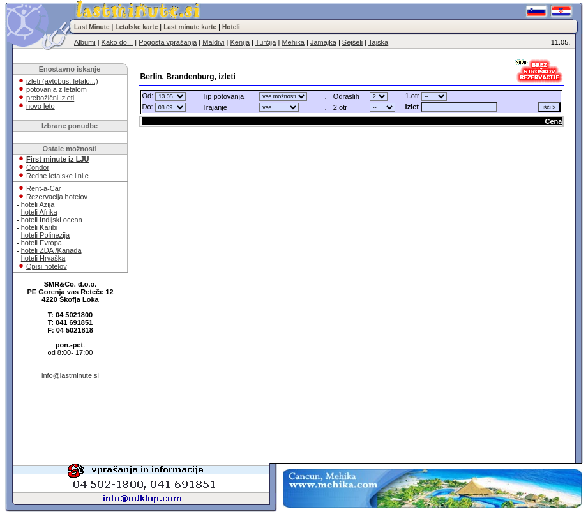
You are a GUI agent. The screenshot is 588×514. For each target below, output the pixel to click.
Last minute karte (189, 27)
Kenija (240, 42)
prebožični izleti (50, 98)
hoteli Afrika (39, 212)
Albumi (85, 42)
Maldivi (213, 42)
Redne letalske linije (57, 175)
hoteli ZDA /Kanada (51, 250)
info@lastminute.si (70, 375)
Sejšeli (352, 42)
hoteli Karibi (39, 227)
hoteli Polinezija (45, 235)
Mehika (293, 42)
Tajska (378, 42)
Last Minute (92, 27)
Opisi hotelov (46, 266)
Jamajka (323, 42)
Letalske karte (137, 27)
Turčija (265, 42)
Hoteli (231, 27)
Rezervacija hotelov (56, 196)
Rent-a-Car (43, 188)
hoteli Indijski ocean (51, 219)
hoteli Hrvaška (43, 258)
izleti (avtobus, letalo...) (62, 81)
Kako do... (117, 42)
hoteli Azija (38, 204)
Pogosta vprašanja (168, 42)
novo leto (40, 106)
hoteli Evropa (41, 242)
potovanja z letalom (56, 89)
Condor (37, 167)
